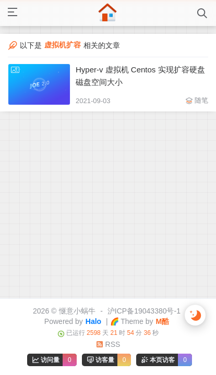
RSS (108, 344)
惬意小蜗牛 (77, 311)
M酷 (162, 321)
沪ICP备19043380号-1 (144, 311)
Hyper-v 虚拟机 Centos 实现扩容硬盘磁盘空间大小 (140, 75)
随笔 (201, 100)
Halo (93, 321)
